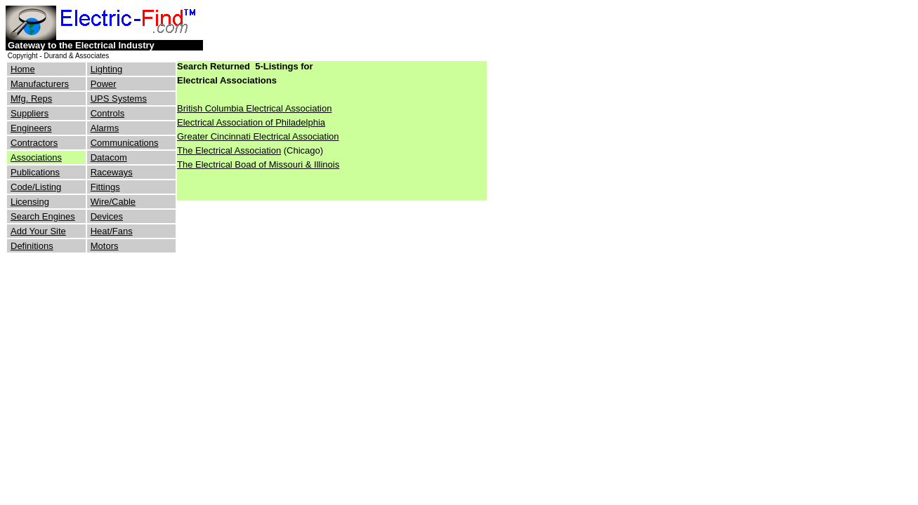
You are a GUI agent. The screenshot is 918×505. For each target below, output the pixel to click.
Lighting (107, 69)
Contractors (34, 142)
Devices (107, 216)
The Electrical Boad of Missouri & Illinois (258, 164)
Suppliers (29, 113)
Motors (105, 246)
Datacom (109, 157)
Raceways (112, 172)
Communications (125, 142)
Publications (35, 172)
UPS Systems (119, 98)
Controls (107, 113)
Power (104, 84)
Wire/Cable (113, 201)
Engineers (31, 128)
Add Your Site (38, 231)
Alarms (105, 128)
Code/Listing (36, 187)
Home (23, 69)
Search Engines (43, 216)
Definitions (32, 246)
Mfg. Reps (31, 98)
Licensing (30, 201)
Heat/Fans (112, 231)
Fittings (105, 187)
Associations (36, 157)
